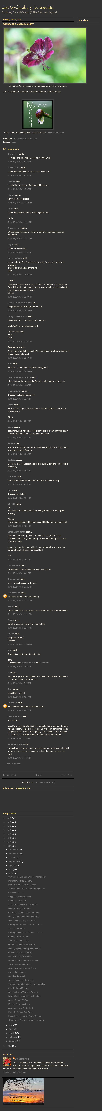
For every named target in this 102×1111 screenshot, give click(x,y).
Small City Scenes (16, 532)
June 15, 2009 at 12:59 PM (20, 371)
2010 (9, 842)
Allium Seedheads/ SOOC (20, 964)
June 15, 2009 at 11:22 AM (20, 222)
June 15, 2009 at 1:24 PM (19, 385)
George (11, 181)
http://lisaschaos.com (54, 132)
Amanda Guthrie (16, 744)
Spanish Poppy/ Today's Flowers (23, 992)
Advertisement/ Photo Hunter (21, 1008)
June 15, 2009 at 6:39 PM (19, 484)
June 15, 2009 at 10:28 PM (20, 600)
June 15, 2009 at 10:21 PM (20, 587)
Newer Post (9, 775)
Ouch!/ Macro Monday (18, 988)
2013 (9, 830)
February (13, 1037)
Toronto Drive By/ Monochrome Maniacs (26, 889)
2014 (9, 826)
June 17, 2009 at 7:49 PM (19, 758)
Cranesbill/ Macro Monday (20, 952)
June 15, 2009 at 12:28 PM (20, 310)
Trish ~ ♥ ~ (13, 154)
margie (11, 195)
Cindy (11, 405)
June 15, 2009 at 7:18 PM (19, 498)
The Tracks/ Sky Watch (18, 940)
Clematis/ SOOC (15, 893)
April (11, 1029)
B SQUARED (14, 168)
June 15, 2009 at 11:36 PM (20, 628)
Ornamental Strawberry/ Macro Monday (26, 1020)
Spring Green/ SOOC (18, 1000)
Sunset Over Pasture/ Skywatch (22, 905)
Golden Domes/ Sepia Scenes (22, 944)
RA (9, 672)
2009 (9, 846)
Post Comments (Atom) (44, 782)
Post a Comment (13, 764)
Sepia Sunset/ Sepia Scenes (21, 980)
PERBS (11, 443)
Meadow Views (29, 663)
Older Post (66, 775)
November (14, 853)
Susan (11, 634)
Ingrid (11, 244)
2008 (9, 1046)
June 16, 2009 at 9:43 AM (19, 710)
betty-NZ (12, 476)
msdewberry (14, 565)
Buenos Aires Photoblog (20, 377)
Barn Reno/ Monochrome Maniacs (23, 960)
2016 (9, 818)
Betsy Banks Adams (17, 316)
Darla (10, 209)
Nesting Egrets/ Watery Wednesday (24, 948)
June (11, 873)
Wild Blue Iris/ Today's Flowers (22, 885)
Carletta (11, 460)
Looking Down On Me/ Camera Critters (26, 932)
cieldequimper (15, 391)
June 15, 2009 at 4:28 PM (19, 454)
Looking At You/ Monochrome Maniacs (25, 924)
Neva (10, 490)
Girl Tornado (14, 593)
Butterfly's (44, 663)
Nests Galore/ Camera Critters (22, 968)
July (11, 869)
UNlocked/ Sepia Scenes (19, 909)
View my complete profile (14, 1072)
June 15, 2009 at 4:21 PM (19, 437)
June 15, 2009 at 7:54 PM (19, 559)
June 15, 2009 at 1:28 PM (19, 399)
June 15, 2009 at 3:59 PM (19, 421)
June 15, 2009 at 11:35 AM (20, 239)
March (12, 1033)
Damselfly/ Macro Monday (20, 881)
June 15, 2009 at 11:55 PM (20, 644)
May (11, 1025)
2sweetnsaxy (14, 228)
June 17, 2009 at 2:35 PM (19, 738)
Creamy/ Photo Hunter (18, 936)
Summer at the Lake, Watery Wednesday (27, 877)
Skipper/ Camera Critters (19, 897)
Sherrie (11, 504)
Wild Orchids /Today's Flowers (22, 920)
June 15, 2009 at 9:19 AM (19, 175)
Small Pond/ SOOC (17, 928)
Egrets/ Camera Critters (19, 1004)
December (14, 849)
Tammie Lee (13, 579)
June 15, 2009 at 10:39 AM (20, 203)
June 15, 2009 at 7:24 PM (19, 526)
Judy (10, 689)
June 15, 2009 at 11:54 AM (20, 252)
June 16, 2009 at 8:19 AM (19, 697)
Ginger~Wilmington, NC (19, 303)
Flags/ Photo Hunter (17, 901)
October (13, 857)
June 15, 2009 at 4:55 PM (19, 470)
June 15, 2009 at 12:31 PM (20, 341)
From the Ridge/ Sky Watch (20, 1012)
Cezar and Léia (15, 258)
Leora (10, 427)
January (13, 1041)
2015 (9, 822)
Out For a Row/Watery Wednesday (24, 913)
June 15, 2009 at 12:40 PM (20, 358)
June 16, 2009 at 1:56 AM (19, 666)
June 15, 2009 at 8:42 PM (19, 573)
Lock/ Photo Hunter (17, 972)
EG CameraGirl (15, 716)
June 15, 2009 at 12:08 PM (20, 297)
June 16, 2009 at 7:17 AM (19, 683)
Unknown (12, 703)
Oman (11, 620)
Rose (10, 606)
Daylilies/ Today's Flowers (20, 956)
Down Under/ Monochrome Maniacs (24, 996)
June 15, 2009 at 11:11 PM (20, 614)
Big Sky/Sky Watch (17, 976)
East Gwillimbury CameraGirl (28, 7)
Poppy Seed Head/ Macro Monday (24, 916)
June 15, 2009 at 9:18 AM (19, 162)
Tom (10, 364)
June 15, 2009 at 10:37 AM (20, 189)
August (12, 865)
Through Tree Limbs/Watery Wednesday (26, 984)
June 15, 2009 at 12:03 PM (20, 274)
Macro (13, 142)
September (14, 861)
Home (38, 775)
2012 (9, 834)
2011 (9, 838)
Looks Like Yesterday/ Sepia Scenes (24, 1016)
